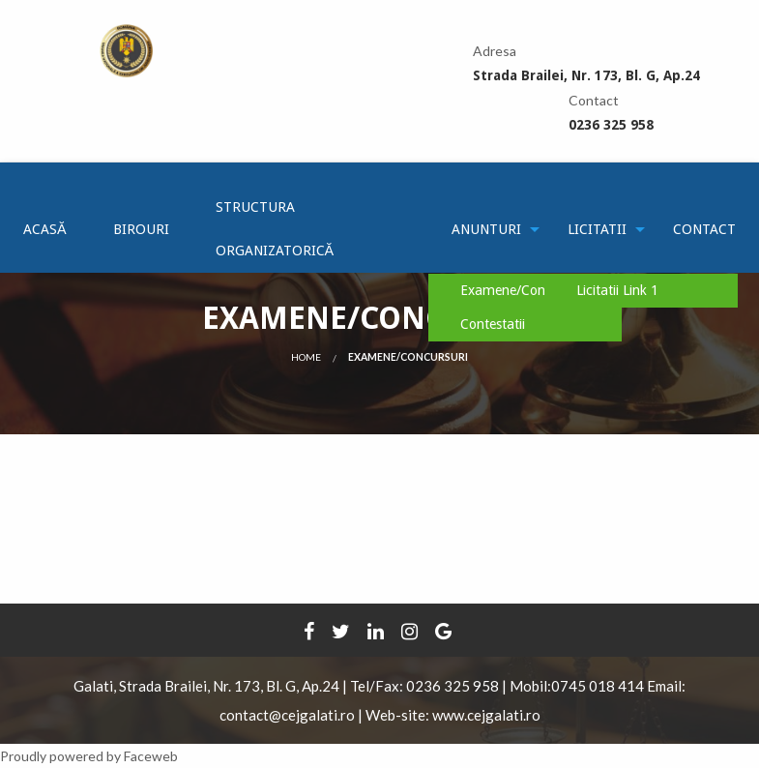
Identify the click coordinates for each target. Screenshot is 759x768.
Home (306, 357)
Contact (704, 229)
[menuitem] (45, 229)
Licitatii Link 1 (617, 290)
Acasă (45, 229)
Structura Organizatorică (275, 228)
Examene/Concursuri (523, 290)
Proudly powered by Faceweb (89, 756)
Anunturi (486, 229)
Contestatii (492, 324)
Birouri (141, 229)
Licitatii (597, 229)
